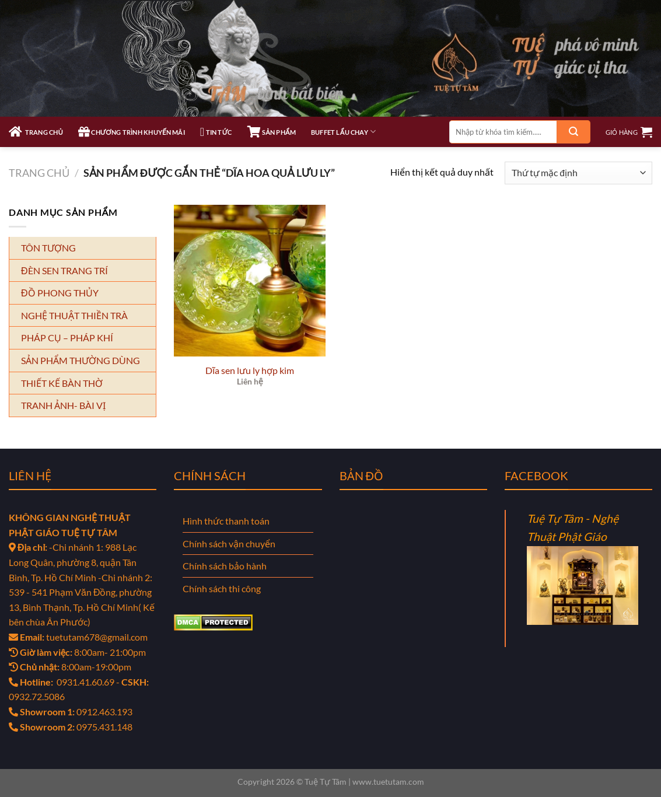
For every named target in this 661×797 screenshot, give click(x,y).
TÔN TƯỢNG (48, 247)
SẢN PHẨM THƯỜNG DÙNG (80, 360)
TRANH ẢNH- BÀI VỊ (63, 405)
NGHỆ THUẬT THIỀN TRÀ (74, 315)
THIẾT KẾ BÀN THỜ (62, 383)
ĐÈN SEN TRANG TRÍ (64, 270)
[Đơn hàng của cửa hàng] (578, 173)
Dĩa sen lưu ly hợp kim (249, 370)
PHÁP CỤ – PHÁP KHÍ (67, 337)
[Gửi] (573, 132)
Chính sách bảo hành (225, 565)
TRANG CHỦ (36, 132)
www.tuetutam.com (388, 781)
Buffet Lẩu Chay (343, 131)
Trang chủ (39, 172)
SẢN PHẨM (271, 132)
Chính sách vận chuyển (229, 543)
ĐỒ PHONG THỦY (60, 292)
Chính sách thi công (222, 588)
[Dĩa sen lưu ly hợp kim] (250, 280)
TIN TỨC (216, 132)
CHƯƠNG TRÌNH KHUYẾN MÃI (131, 132)
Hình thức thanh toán (226, 520)
